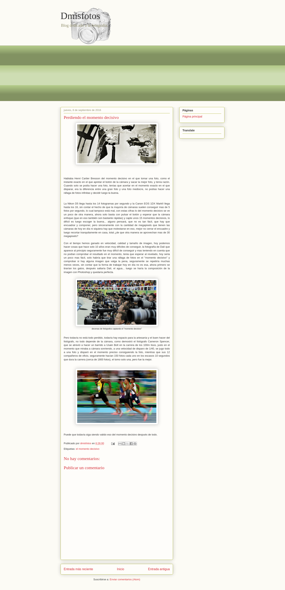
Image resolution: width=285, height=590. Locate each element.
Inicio (120, 569)
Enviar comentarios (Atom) (125, 579)
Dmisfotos (80, 16)
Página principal (192, 116)
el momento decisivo (87, 448)
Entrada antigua (159, 569)
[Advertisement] (142, 73)
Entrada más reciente (78, 569)
